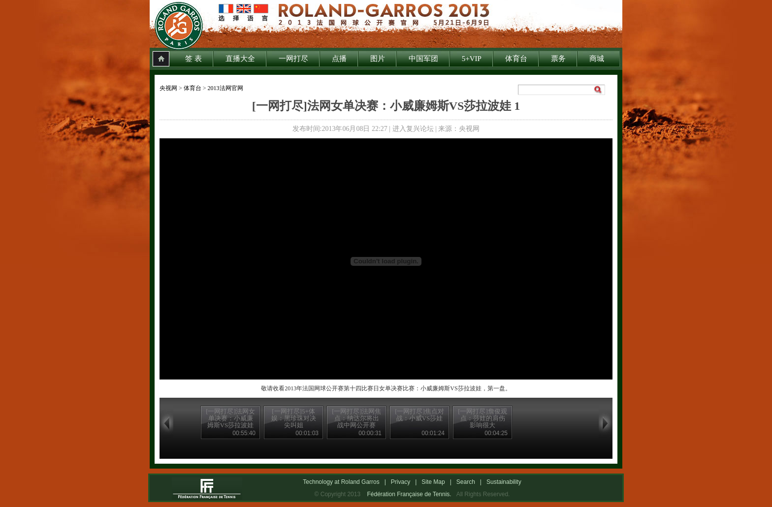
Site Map (433, 481)
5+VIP (472, 59)
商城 (596, 59)
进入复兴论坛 (413, 128)
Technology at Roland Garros (341, 481)
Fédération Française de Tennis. (409, 494)
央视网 (168, 88)
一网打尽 (293, 59)
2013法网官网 (225, 88)
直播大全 (240, 59)
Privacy (400, 481)
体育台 (516, 59)
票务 (558, 59)
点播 (339, 59)
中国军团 (423, 59)
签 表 (193, 59)
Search (465, 481)
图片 (377, 59)
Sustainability (503, 481)
